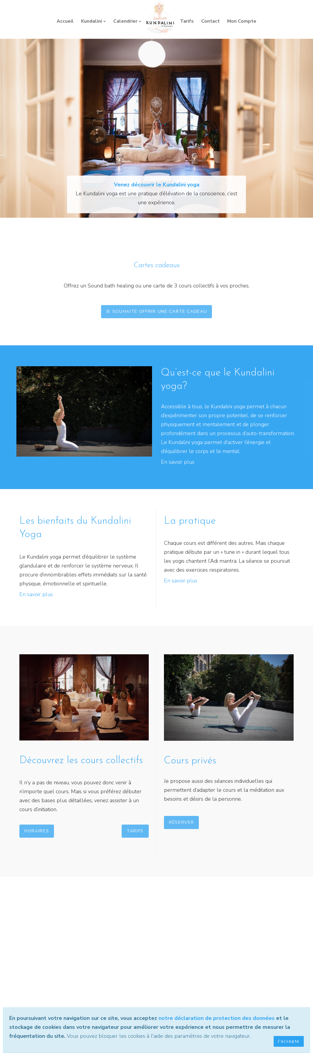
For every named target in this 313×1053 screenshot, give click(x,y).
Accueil (65, 21)
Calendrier (125, 21)
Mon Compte (241, 21)
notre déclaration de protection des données (217, 1018)
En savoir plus (177, 462)
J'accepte (289, 1041)
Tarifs (187, 21)
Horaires (36, 831)
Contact (210, 21)
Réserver (181, 822)
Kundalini (91, 21)
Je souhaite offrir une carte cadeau (156, 311)
